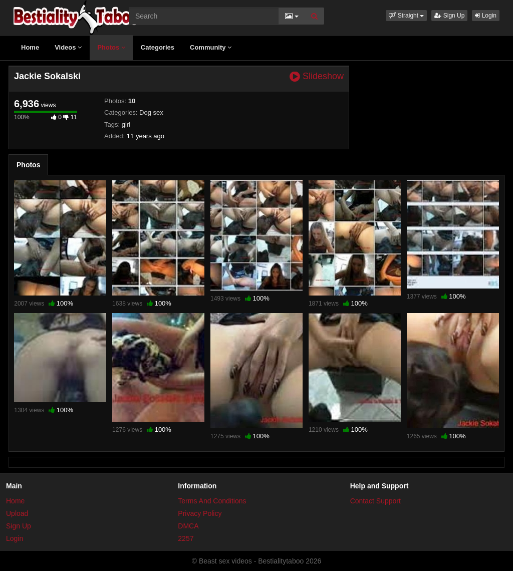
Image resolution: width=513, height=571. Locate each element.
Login (485, 15)
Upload (17, 513)
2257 (185, 538)
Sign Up (449, 15)
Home (30, 47)
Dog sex (151, 112)
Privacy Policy (199, 513)
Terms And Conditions (212, 501)
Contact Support (375, 501)
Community (210, 47)
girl (126, 124)
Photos (111, 47)
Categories (157, 47)
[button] (406, 15)
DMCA (188, 526)
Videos (68, 47)
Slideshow (317, 76)
